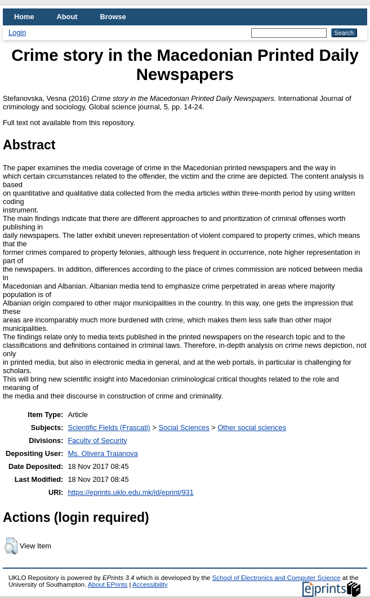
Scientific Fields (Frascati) (109, 427)
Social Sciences (183, 427)
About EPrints (107, 584)
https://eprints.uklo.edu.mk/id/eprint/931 (130, 492)
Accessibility (150, 584)
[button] (11, 546)
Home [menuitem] (24, 16)
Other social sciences (251, 427)
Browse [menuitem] (113, 16)
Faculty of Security (97, 440)
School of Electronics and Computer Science (276, 577)
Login (17, 32)
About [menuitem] (67, 16)
